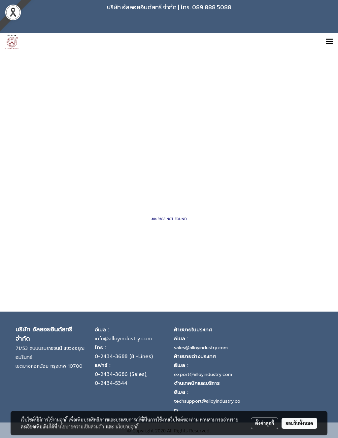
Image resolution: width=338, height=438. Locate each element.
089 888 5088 (211, 7)
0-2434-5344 (111, 383)
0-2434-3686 (111, 374)
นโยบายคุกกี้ (127, 426)
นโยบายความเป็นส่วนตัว (81, 426)
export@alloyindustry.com (203, 374)
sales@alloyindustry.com (201, 347)
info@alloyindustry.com (123, 338)
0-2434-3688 (111, 356)
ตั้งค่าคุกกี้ (264, 423)
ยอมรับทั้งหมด (299, 423)
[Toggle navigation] (329, 42)
